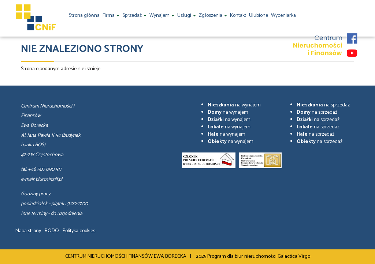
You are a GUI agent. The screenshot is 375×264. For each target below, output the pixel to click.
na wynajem (234, 105)
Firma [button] (111, 15)
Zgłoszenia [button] (213, 15)
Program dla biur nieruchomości (242, 256)
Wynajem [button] (161, 15)
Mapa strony (28, 231)
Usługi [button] (186, 15)
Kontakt (238, 15)
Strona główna (84, 15)
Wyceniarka (283, 15)
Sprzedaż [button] (134, 15)
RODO (52, 231)
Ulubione (258, 15)
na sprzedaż (323, 105)
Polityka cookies (79, 231)
